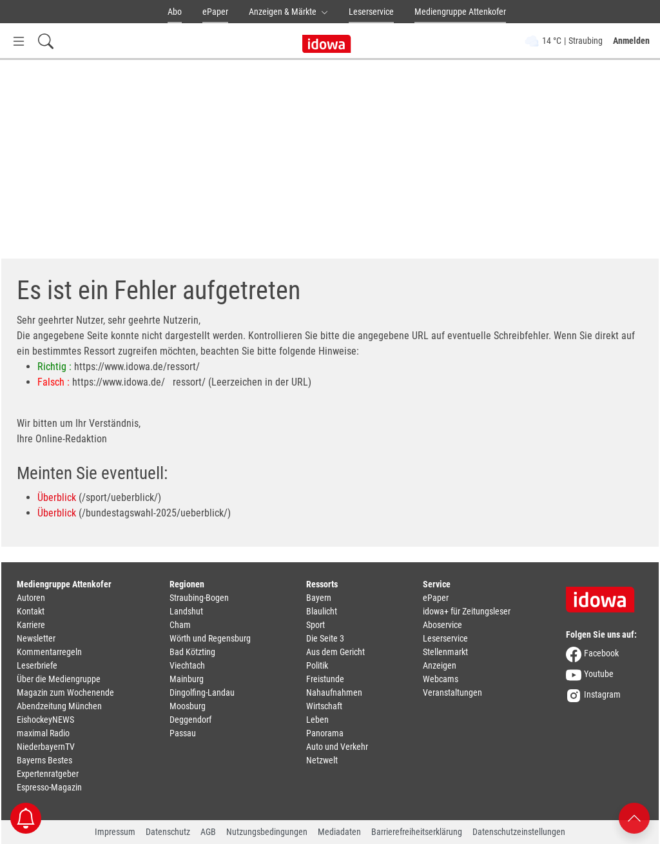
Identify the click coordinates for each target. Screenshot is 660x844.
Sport (315, 625)
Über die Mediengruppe (59, 679)
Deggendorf (190, 719)
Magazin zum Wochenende (65, 692)
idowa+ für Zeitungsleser (466, 611)
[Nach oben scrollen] (634, 817)
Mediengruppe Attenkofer (460, 11)
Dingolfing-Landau (202, 692)
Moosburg (188, 706)
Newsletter (36, 638)
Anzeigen (439, 665)
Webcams (440, 679)
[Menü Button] (18, 41)
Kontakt (30, 611)
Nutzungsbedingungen (266, 832)
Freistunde (325, 679)
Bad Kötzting (192, 652)
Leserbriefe (37, 665)
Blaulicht (321, 611)
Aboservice (442, 625)
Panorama (325, 733)
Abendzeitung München (59, 706)
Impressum (115, 832)
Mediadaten (339, 832)
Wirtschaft (324, 706)
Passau (183, 733)
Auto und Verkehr (337, 746)
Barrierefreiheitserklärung (416, 832)
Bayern (318, 598)
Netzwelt (322, 760)
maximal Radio (43, 733)
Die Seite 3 (325, 638)
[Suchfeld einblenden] (45, 41)
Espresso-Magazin (49, 787)
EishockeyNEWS (45, 719)
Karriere (31, 625)
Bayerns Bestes (44, 760)
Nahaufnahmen (334, 692)
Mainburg (187, 679)
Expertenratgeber (48, 774)
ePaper (215, 11)
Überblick (56, 497)
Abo (175, 11)
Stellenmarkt (445, 652)
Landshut (186, 611)
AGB (208, 832)
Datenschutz (168, 832)
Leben (317, 719)
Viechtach (187, 665)
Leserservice (371, 11)
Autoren (31, 598)
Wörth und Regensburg (210, 638)
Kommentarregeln (49, 652)
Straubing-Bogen (199, 598)
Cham (180, 625)
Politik (317, 665)
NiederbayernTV (46, 746)
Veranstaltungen (452, 692)
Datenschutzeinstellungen (518, 832)
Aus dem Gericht (335, 652)
